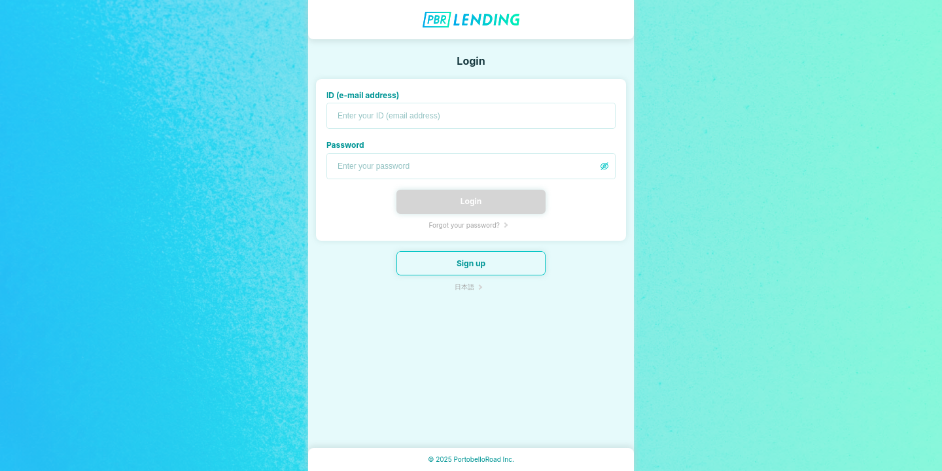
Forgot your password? (463, 225)
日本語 (464, 286)
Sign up (471, 263)
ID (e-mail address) (362, 95)
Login (471, 201)
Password (345, 145)
